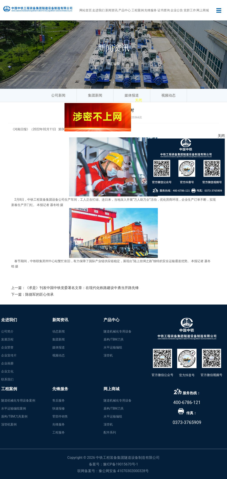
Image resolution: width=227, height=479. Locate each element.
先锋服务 (150, 10)
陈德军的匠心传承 (39, 294)
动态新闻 (58, 331)
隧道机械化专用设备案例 (18, 400)
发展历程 (7, 339)
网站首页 (85, 10)
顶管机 (108, 355)
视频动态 (58, 355)
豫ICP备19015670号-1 (120, 464)
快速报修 (58, 408)
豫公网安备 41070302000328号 (124, 471)
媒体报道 (58, 347)
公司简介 (7, 331)
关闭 (136, 99)
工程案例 (137, 10)
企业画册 (7, 363)
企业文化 (7, 371)
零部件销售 (60, 416)
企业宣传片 (9, 355)
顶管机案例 (9, 424)
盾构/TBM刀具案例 (14, 416)
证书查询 (163, 10)
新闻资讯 (111, 10)
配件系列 (110, 432)
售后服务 (58, 400)
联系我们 (7, 379)
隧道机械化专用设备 (117, 331)
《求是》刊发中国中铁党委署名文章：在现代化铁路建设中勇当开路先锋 (82, 288)
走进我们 (98, 10)
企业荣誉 (7, 347)
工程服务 (58, 432)
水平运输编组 (113, 347)
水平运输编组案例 (13, 408)
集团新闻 (58, 339)
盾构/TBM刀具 (114, 339)
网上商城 (202, 10)
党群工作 (190, 10)
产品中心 (124, 10)
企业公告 (176, 10)
